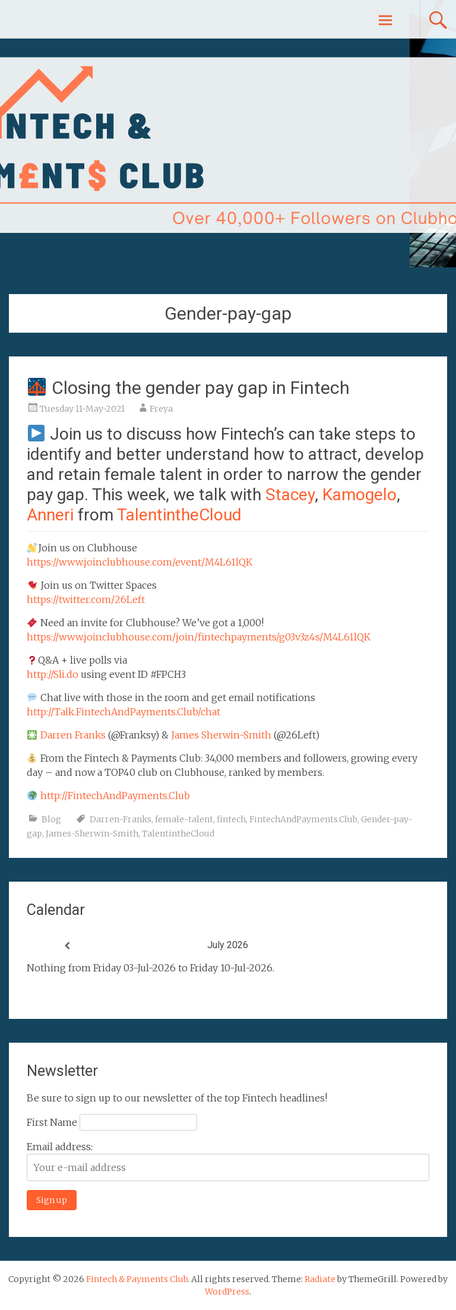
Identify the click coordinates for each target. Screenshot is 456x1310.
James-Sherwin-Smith (92, 833)
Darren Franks (73, 735)
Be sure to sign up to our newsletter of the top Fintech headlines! (177, 1098)
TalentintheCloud (179, 515)
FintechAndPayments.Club (303, 819)
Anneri (50, 515)
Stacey (290, 494)
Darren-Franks (120, 819)
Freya (161, 408)
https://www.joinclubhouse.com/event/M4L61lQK (139, 562)
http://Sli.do (52, 674)
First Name (52, 1122)
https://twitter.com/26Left (86, 599)
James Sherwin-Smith (221, 735)
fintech (231, 819)
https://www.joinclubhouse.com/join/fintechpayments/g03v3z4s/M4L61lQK (198, 637)
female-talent (184, 819)
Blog (51, 819)
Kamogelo (359, 494)
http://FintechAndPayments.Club (115, 795)
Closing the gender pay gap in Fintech (188, 387)
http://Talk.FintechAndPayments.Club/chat (123, 712)
